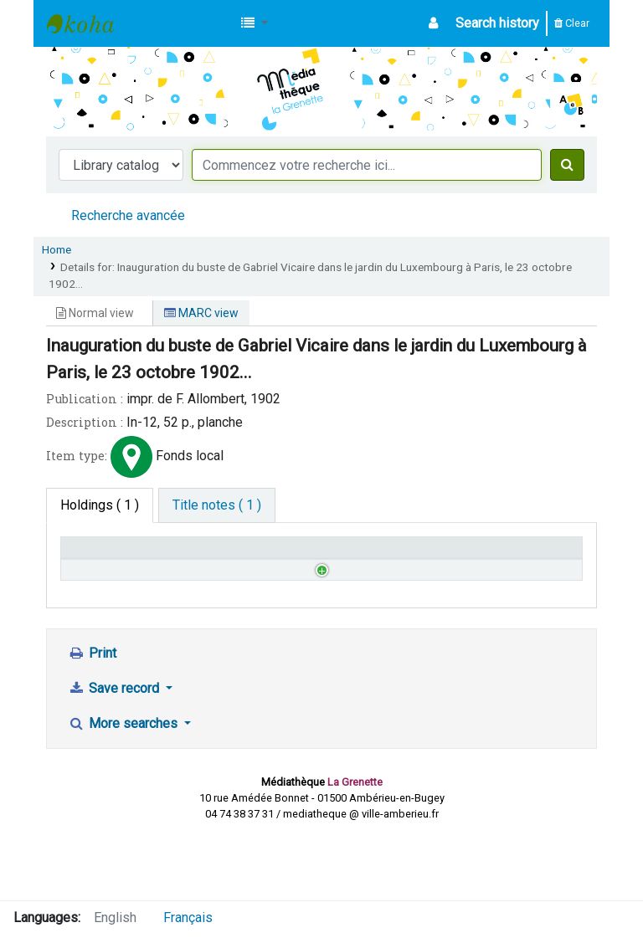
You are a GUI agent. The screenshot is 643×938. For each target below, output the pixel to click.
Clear (571, 23)
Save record (115, 753)
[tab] (216, 505)
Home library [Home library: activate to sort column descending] (106, 555)
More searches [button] (124, 789)
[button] (254, 23)
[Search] (567, 165)
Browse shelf (241, 610)
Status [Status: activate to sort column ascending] (350, 555)
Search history (497, 23)
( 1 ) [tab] (99, 505)
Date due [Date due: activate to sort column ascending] (486, 555)
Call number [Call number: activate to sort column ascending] (234, 555)
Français (188, 917)
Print (92, 718)
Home (56, 249)
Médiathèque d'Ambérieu (89, 23)
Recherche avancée (128, 215)
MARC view (201, 313)
